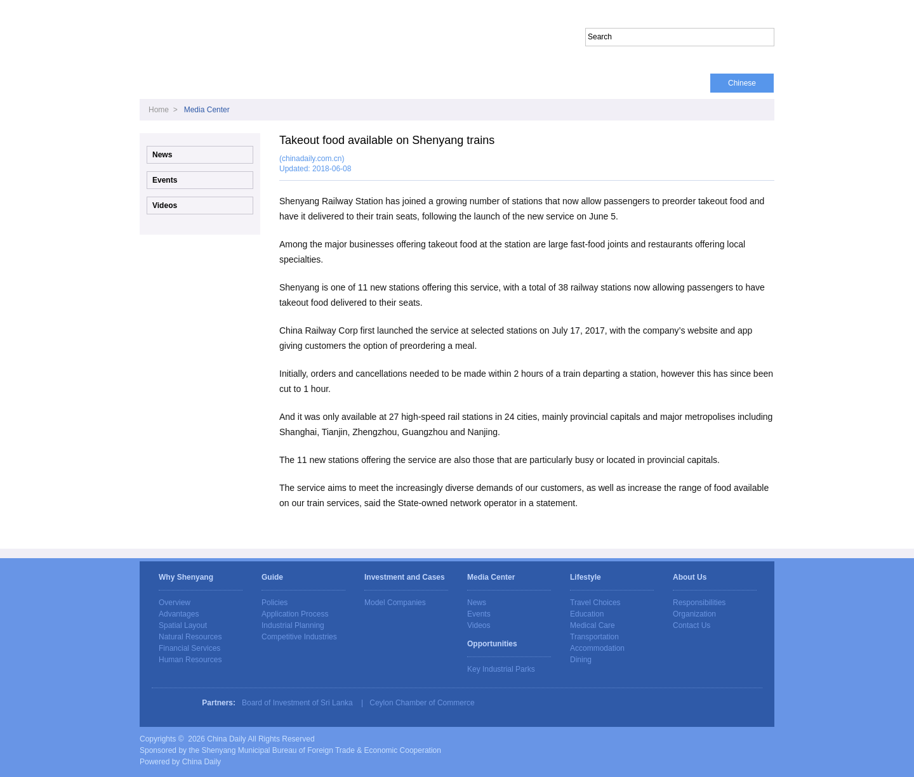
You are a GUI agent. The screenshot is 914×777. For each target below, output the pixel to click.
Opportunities (551, 83)
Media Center (359, 83)
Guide (296, 83)
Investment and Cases (456, 83)
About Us (679, 83)
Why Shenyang (227, 83)
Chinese (742, 83)
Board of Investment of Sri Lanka (297, 702)
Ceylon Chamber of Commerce (421, 702)
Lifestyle (619, 83)
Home (161, 83)
